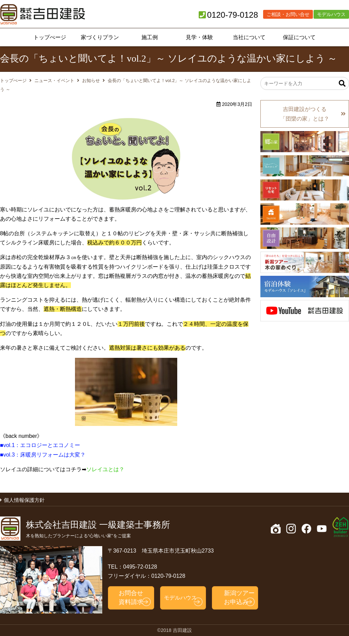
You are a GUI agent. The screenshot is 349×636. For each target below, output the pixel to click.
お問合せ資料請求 (131, 597)
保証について (299, 37)
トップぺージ (49, 37)
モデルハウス (331, 14)
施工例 (149, 37)
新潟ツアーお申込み (239, 597)
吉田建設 (42, 14)
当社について (249, 37)
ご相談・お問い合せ (288, 14)
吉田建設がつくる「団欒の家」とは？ (304, 113)
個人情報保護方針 (24, 500)
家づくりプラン (100, 37)
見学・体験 (199, 37)
